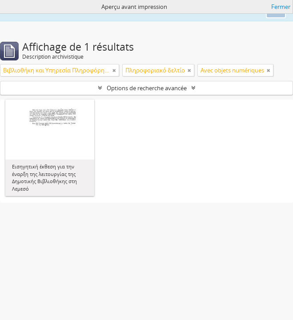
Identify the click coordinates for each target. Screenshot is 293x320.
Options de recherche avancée (147, 88)
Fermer (280, 7)
